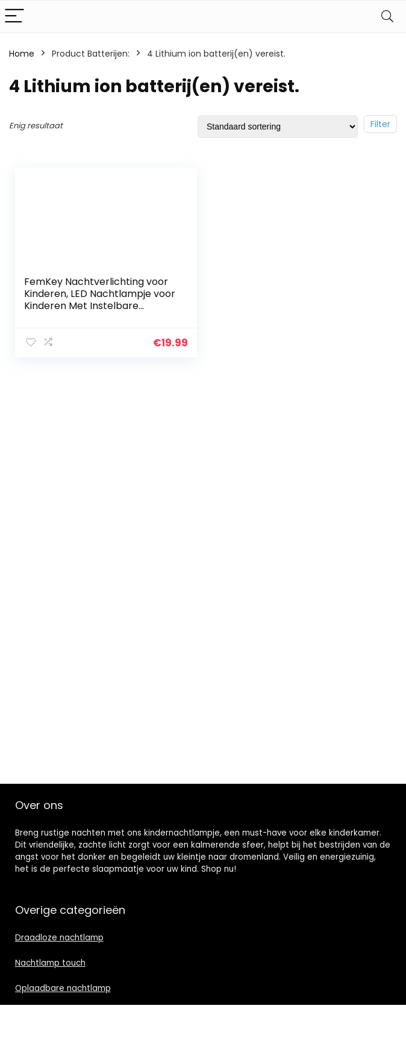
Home (21, 54)
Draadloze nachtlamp (59, 937)
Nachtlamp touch (50, 963)
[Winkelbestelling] (278, 126)
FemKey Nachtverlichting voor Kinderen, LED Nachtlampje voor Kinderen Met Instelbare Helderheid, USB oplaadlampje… (99, 300)
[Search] (387, 17)
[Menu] (14, 17)
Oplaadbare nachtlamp (63, 988)
